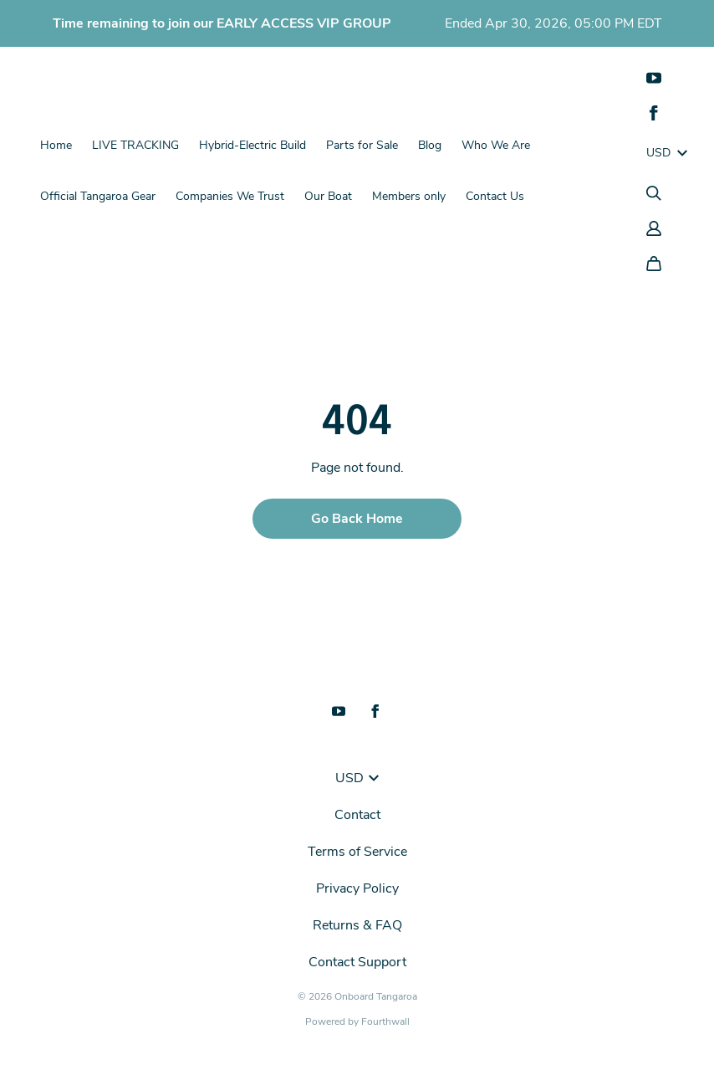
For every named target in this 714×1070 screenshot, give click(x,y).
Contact (357, 815)
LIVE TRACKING (135, 145)
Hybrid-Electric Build (252, 145)
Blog (429, 145)
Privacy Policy (357, 888)
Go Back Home (357, 518)
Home (56, 145)
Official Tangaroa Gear (98, 196)
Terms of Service (357, 851)
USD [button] (357, 778)
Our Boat (328, 196)
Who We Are (496, 145)
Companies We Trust (230, 196)
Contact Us (495, 196)
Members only (409, 196)
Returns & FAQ (357, 925)
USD (666, 153)
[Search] (653, 193)
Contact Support (357, 962)
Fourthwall (385, 1021)
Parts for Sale (362, 145)
